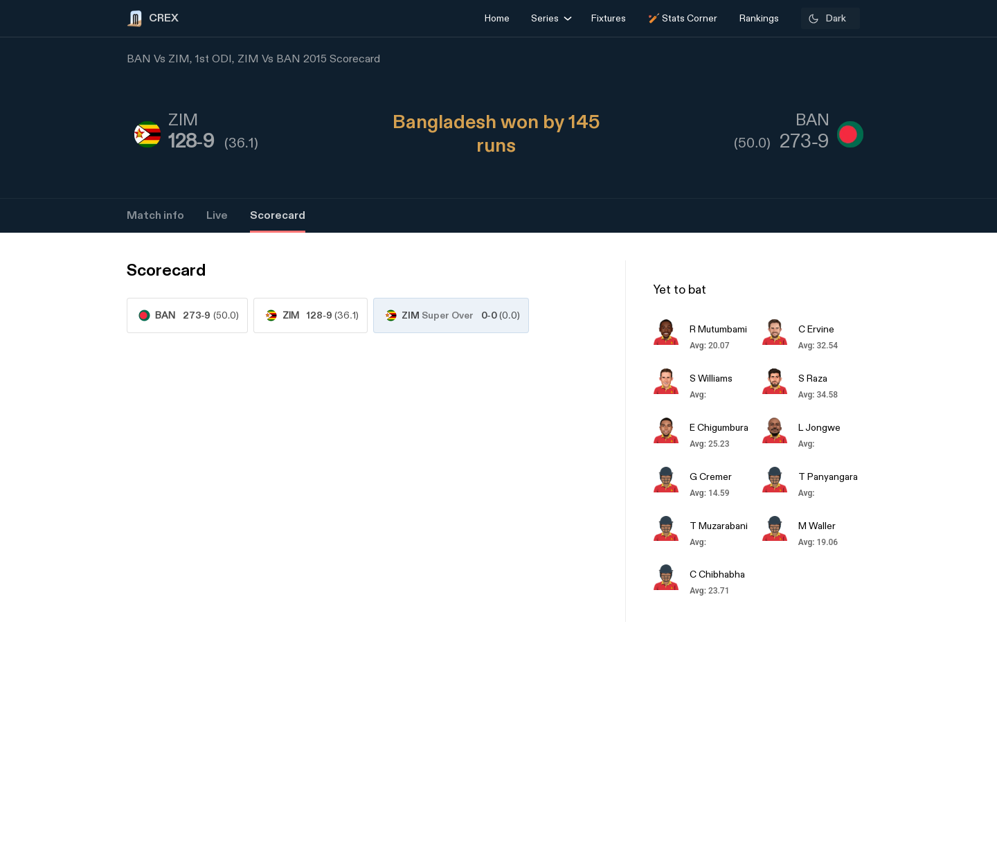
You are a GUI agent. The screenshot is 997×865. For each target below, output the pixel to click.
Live (217, 215)
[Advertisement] (945, 588)
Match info (155, 215)
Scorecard (277, 215)
